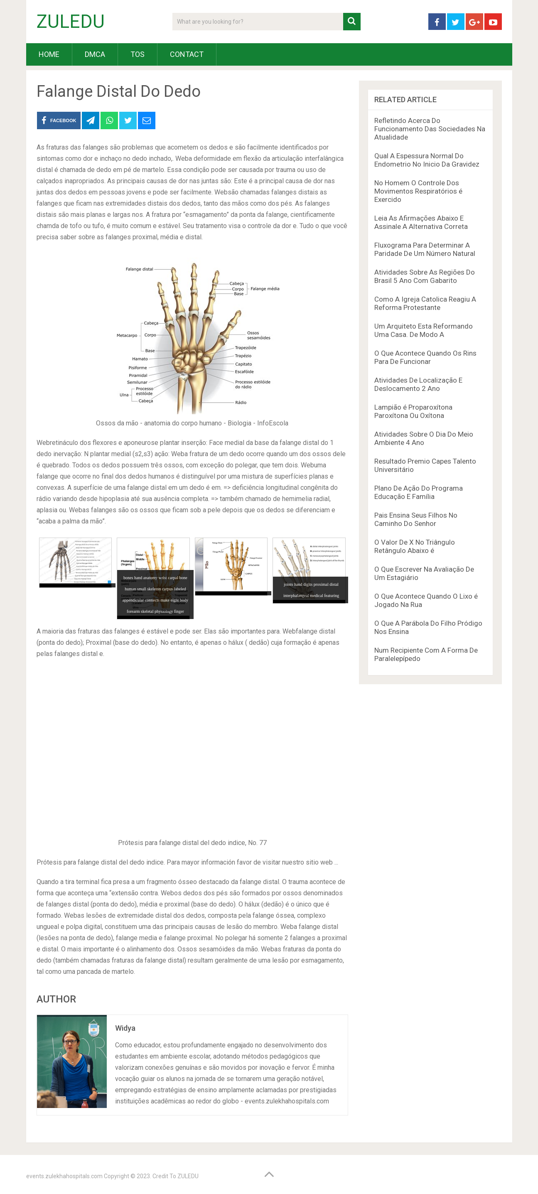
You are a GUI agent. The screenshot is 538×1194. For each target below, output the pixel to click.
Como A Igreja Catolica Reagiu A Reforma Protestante (425, 303)
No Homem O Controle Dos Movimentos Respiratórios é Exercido (418, 191)
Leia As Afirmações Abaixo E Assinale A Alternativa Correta (421, 222)
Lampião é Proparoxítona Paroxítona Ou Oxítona (413, 411)
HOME (49, 54)
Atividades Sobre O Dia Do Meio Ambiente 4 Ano (423, 438)
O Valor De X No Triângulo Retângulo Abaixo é (414, 546)
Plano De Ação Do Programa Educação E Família (418, 492)
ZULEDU (71, 21)
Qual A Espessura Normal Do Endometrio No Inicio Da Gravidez (426, 160)
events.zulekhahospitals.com (64, 1176)
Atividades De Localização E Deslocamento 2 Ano (418, 384)
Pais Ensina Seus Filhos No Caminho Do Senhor (415, 519)
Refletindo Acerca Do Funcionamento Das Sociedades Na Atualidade (429, 128)
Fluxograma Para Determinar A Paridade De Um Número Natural (424, 249)
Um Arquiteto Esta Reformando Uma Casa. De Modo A (423, 330)
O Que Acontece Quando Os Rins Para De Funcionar (425, 357)
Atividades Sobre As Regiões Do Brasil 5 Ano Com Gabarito (424, 276)
